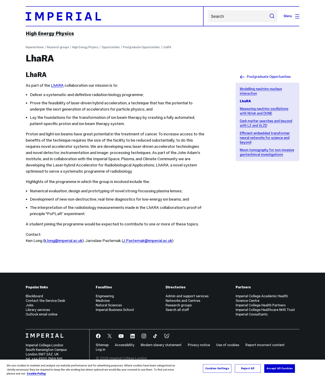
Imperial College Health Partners (261, 305)
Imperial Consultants (252, 314)
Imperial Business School (115, 310)
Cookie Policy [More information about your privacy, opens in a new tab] (36, 373)
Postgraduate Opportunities (141, 47)
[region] (162, 369)
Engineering (105, 296)
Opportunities (111, 47)
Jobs (29, 305)
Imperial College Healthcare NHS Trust (265, 310)
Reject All (247, 368)
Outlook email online (41, 314)
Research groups (58, 47)
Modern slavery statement (161, 345)
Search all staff (177, 310)
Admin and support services (187, 296)
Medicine (103, 301)
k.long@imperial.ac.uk (63, 240)
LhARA (57, 85)
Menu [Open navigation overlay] (291, 16)
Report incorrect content (265, 345)
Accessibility (125, 345)
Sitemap (102, 345)
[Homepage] (115, 16)
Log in (100, 349)
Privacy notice (199, 345)
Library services (38, 310)
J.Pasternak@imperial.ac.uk (147, 240)
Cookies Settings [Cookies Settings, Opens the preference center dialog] (217, 368)
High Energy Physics (50, 33)
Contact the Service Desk (45, 301)
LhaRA (167, 47)
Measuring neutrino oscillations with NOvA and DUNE (264, 111)
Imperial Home (35, 47)
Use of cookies (227, 345)
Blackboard (34, 296)
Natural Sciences (109, 305)
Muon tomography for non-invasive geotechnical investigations (267, 152)
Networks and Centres (183, 301)
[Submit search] (272, 16)
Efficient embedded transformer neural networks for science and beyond (265, 137)
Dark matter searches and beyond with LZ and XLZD (266, 123)
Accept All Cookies (280, 368)
